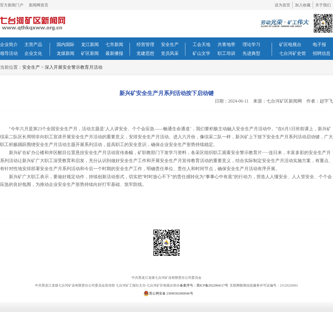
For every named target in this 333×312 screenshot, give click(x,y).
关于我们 (323, 5)
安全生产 (170, 44)
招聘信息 (322, 53)
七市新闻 (114, 44)
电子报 (319, 44)
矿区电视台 (290, 44)
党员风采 (170, 53)
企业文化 (33, 53)
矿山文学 (201, 53)
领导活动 (9, 53)
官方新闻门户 (11, 5)
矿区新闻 (90, 53)
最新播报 (114, 53)
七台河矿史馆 (292, 53)
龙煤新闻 (65, 53)
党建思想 (145, 53)
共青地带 (226, 44)
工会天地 (201, 44)
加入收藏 (303, 5)
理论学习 (251, 44)
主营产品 (33, 44)
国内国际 (65, 44)
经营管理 (145, 44)
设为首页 (282, 5)
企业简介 (9, 44)
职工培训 (226, 53)
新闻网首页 (38, 5)
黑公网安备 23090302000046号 (168, 293)
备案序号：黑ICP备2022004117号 (204, 285)
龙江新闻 (90, 44)
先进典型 (251, 53)
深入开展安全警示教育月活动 (73, 67)
